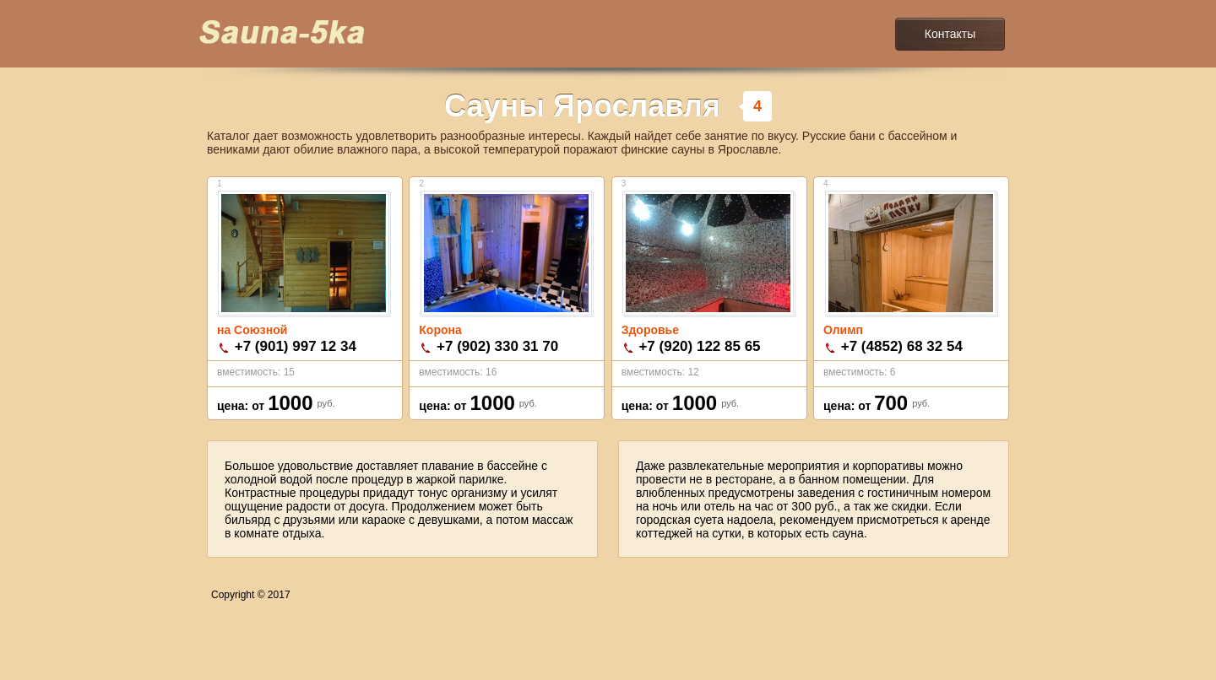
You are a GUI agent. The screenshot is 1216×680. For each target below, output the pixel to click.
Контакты (950, 33)
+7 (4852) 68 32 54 (902, 346)
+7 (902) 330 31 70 (497, 346)
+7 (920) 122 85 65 (699, 346)
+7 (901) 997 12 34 (295, 346)
